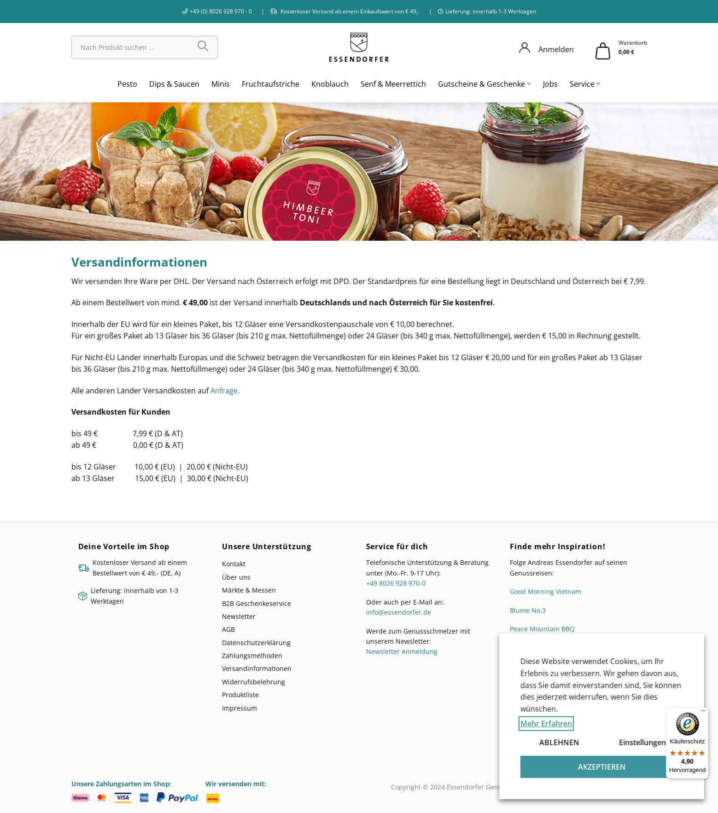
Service (585, 84)
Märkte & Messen (249, 590)
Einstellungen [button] (642, 742)
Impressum (239, 708)
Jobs (550, 84)
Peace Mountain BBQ (542, 628)
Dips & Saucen (174, 84)
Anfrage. (225, 391)
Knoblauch (330, 84)
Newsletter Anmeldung (402, 651)
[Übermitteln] (206, 47)
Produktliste (240, 694)
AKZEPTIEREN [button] (602, 767)
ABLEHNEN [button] (559, 742)
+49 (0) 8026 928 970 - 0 (221, 11)
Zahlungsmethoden (252, 655)
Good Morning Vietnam (545, 591)
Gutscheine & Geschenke (484, 84)
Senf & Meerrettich (393, 84)
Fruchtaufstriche (270, 84)
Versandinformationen (257, 668)
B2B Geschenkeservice (256, 603)
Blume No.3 (528, 610)
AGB (228, 629)
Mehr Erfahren (546, 723)
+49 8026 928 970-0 (396, 583)
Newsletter (239, 616)
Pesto (127, 84)
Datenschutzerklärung (256, 642)
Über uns (236, 577)
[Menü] (703, 712)
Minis (220, 84)
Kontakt (233, 563)
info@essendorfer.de (398, 612)
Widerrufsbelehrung (253, 681)
